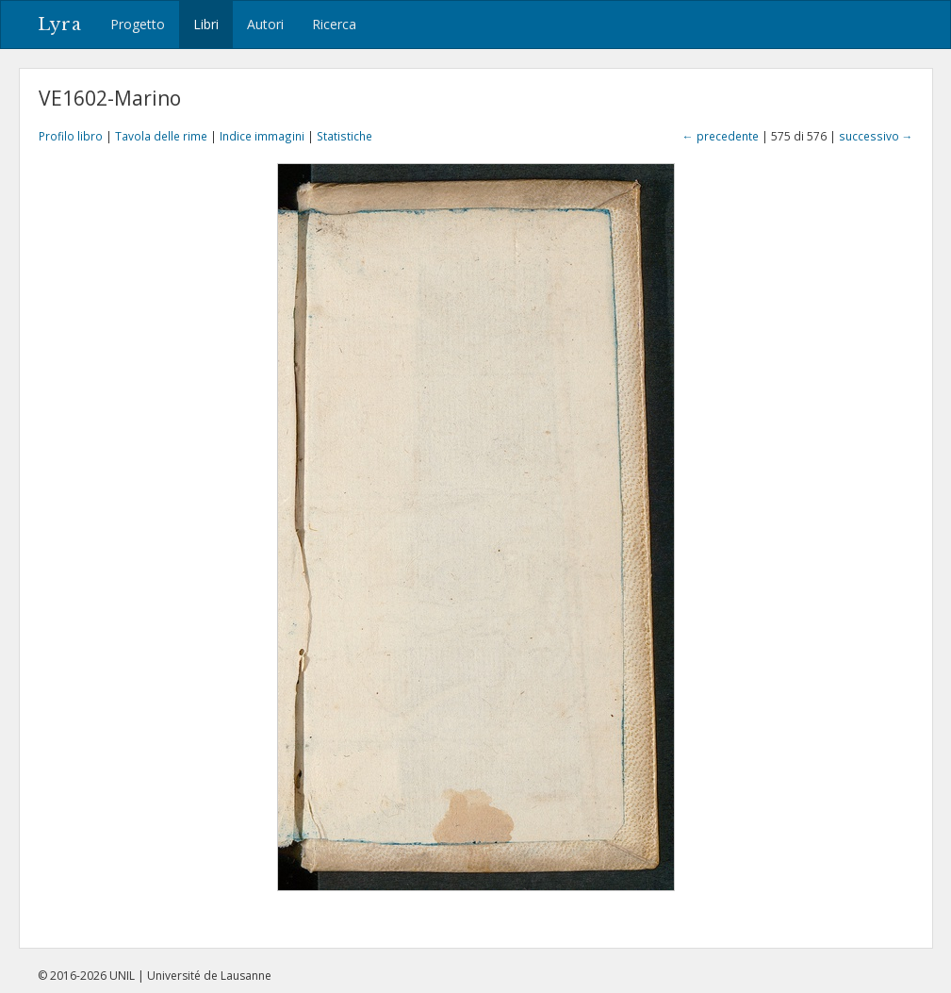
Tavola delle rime (161, 135)
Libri (206, 24)
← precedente (720, 135)
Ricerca (334, 24)
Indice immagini (262, 135)
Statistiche (344, 135)
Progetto (137, 24)
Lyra (60, 24)
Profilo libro (71, 135)
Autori (265, 24)
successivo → (876, 135)
